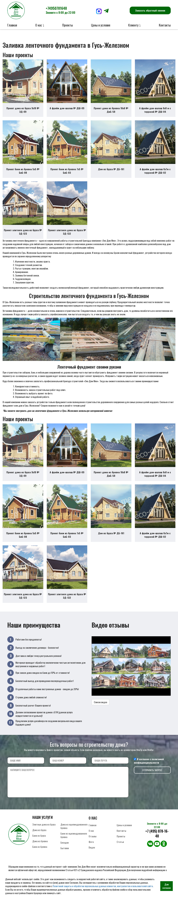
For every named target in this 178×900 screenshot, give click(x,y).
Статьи (120, 842)
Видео (92, 847)
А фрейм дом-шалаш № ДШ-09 (67, 108)
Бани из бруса (39, 835)
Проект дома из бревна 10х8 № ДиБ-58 (111, 109)
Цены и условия (100, 25)
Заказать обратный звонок (150, 10)
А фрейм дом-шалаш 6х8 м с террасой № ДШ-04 (155, 109)
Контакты (165, 25)
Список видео (100, 702)
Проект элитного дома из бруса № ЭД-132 (67, 231)
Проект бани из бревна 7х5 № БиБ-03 (66, 170)
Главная (12, 25)
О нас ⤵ (39, 25)
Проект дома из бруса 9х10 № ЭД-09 (22, 109)
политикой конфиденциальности (149, 760)
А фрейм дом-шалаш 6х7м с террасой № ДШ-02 (155, 170)
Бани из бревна (39, 846)
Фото (91, 842)
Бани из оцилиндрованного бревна (73, 835)
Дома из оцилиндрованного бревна (73, 826)
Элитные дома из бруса (43, 824)
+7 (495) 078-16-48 (157, 834)
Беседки (64, 842)
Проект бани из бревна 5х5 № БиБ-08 (22, 170)
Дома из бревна (40, 841)
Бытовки (64, 848)
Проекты (67, 25)
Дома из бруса (39, 830)
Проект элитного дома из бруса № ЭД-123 (23, 231)
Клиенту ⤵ (134, 25)
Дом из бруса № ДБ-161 (111, 169)
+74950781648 (60, 10)
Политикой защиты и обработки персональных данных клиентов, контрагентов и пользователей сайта (103, 886)
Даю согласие (166, 886)
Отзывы (92, 836)
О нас (91, 830)
